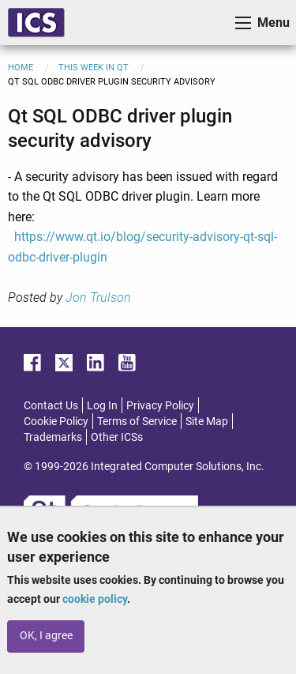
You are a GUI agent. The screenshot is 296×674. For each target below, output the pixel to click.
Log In (102, 405)
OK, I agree (46, 635)
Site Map (206, 421)
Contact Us (51, 405)
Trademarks (53, 437)
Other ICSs (117, 437)
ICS (36, 22)
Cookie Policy (56, 421)
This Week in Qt (93, 67)
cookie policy (94, 599)
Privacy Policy (160, 405)
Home (20, 67)
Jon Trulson (98, 297)
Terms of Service (137, 421)
